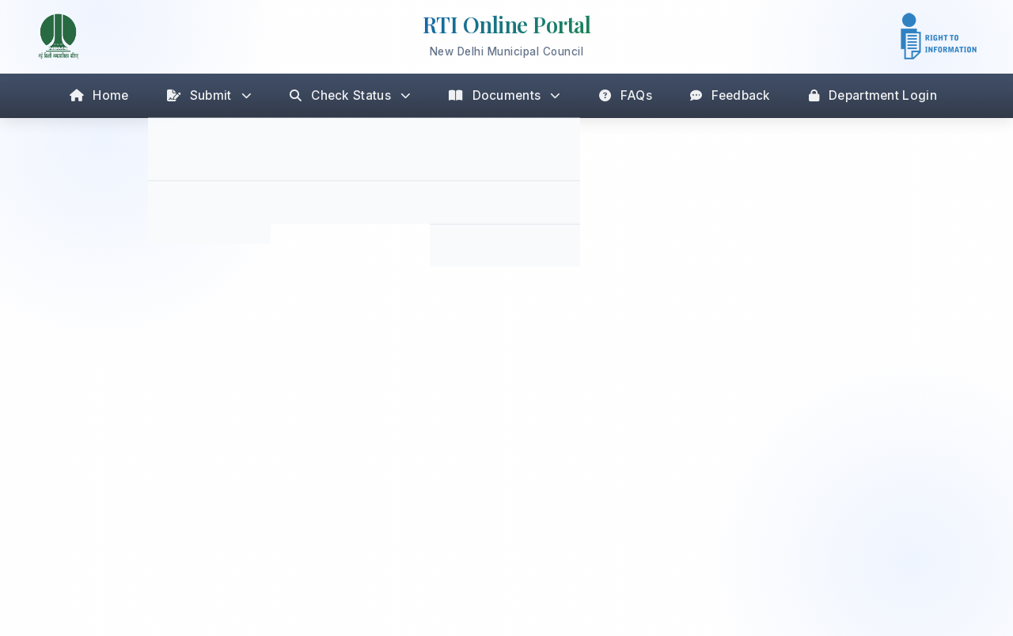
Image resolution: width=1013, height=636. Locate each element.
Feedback (730, 95)
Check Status (350, 95)
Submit (209, 95)
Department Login (873, 95)
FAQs (626, 95)
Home (99, 95)
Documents (504, 95)
